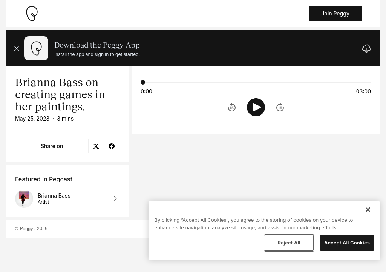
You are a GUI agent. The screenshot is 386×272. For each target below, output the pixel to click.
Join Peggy (335, 13)
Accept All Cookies (347, 243)
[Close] (368, 209)
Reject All (288, 243)
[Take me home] (31, 13)
